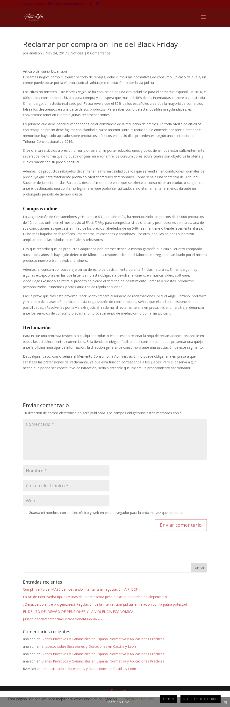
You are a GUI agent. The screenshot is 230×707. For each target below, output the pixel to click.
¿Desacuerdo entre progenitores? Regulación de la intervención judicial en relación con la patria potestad (105, 604)
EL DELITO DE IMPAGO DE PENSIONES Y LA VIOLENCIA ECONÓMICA (78, 611)
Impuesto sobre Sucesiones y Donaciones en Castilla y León (88, 646)
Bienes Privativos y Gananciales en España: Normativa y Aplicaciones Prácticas (102, 639)
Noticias (77, 53)
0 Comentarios (98, 53)
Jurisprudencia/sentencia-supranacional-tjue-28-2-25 (63, 619)
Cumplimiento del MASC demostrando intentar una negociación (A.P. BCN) (81, 589)
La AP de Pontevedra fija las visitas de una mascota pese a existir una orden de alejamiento (95, 596)
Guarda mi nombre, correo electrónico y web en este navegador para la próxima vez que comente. (106, 512)
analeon (35, 53)
